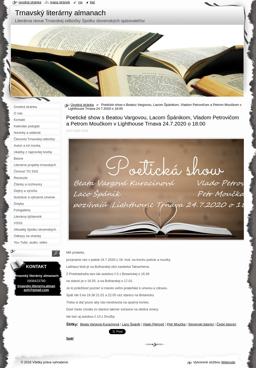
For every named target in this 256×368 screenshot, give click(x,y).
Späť (70, 338)
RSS (80, 2)
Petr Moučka (176, 324)
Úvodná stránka (82, 105)
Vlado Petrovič (153, 324)
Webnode (228, 362)
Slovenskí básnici (201, 324)
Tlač (92, 2)
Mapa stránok (60, 2)
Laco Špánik (131, 324)
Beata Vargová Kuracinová (99, 324)
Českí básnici (226, 324)
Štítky (71, 324)
